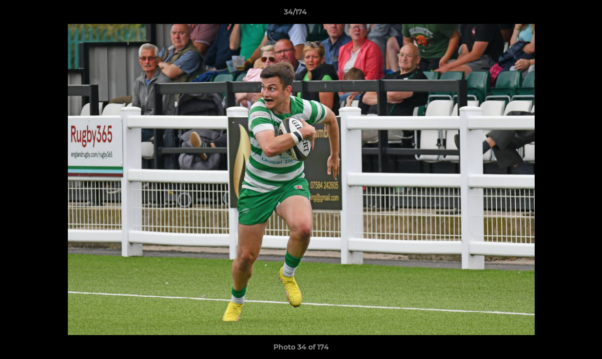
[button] (560, 14)
